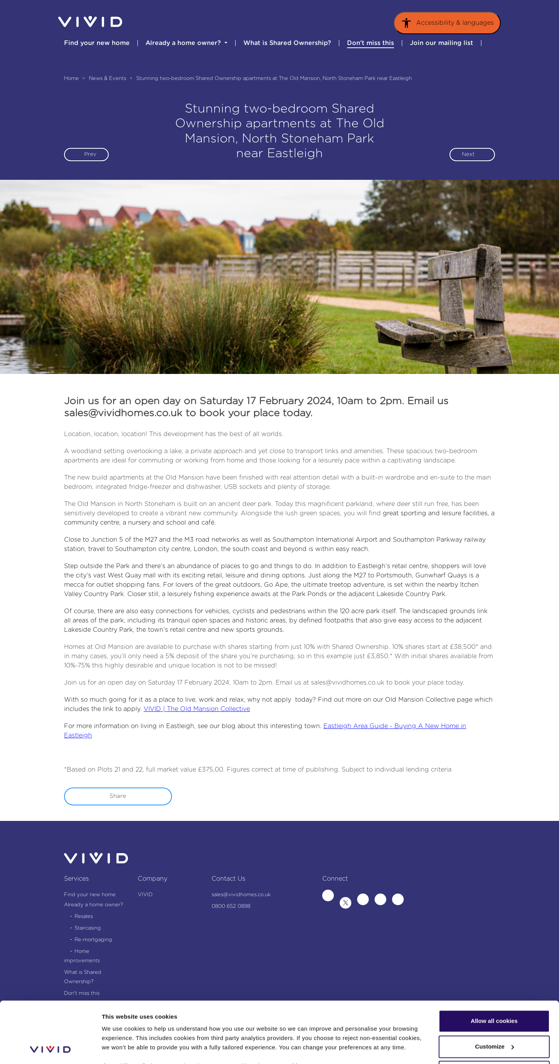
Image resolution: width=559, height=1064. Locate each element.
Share (117, 796)
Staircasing (88, 928)
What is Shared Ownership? (287, 43)
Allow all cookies (494, 963)
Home (72, 78)
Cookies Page (300, 1008)
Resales (84, 916)
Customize (494, 989)
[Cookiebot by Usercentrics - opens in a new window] (50, 1049)
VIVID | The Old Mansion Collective (197, 709)
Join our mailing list (441, 43)
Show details (120, 1048)
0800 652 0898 (231, 906)
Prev (90, 154)
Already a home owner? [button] (184, 43)
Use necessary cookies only (494, 1014)
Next (468, 154)
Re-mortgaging (93, 939)
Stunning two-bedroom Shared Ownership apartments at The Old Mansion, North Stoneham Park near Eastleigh (274, 78)
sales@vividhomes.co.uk (347, 683)
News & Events (108, 78)
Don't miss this (370, 43)
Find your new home (97, 43)
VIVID (145, 894)
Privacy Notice (290, 1027)
